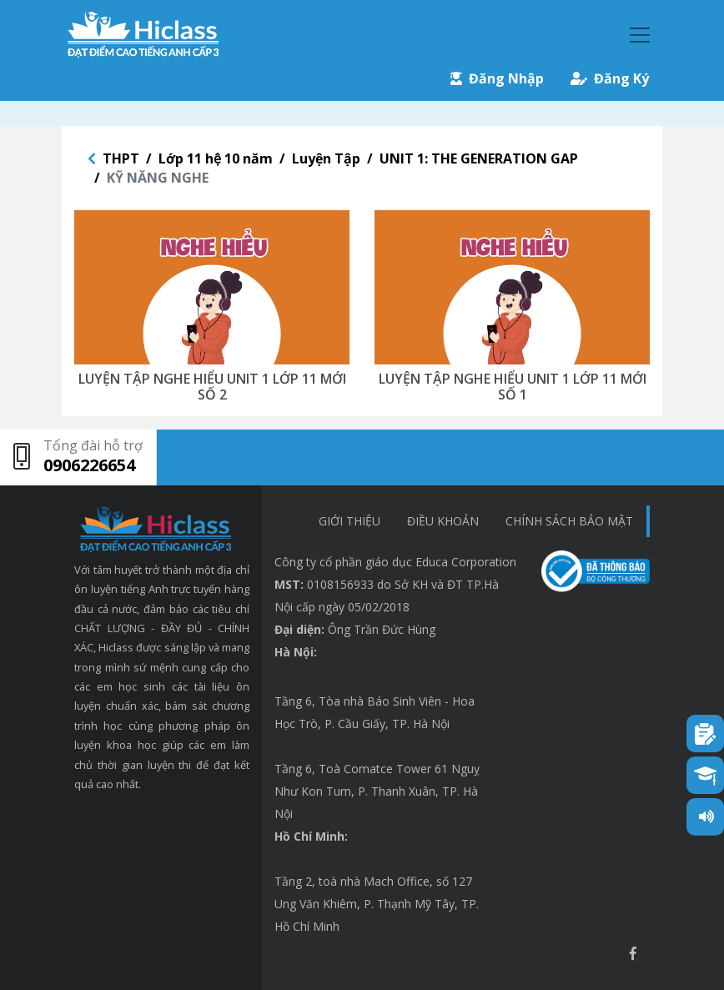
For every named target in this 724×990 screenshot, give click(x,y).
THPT (121, 158)
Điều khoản (443, 521)
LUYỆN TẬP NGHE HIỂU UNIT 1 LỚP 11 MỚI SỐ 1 (512, 386)
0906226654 (89, 465)
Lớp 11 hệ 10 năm (215, 158)
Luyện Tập (326, 158)
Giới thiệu (349, 521)
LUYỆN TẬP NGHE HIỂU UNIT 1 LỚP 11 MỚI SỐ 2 (212, 386)
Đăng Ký (610, 78)
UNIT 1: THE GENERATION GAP (479, 158)
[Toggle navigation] (639, 35)
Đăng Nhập (497, 78)
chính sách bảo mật (569, 521)
